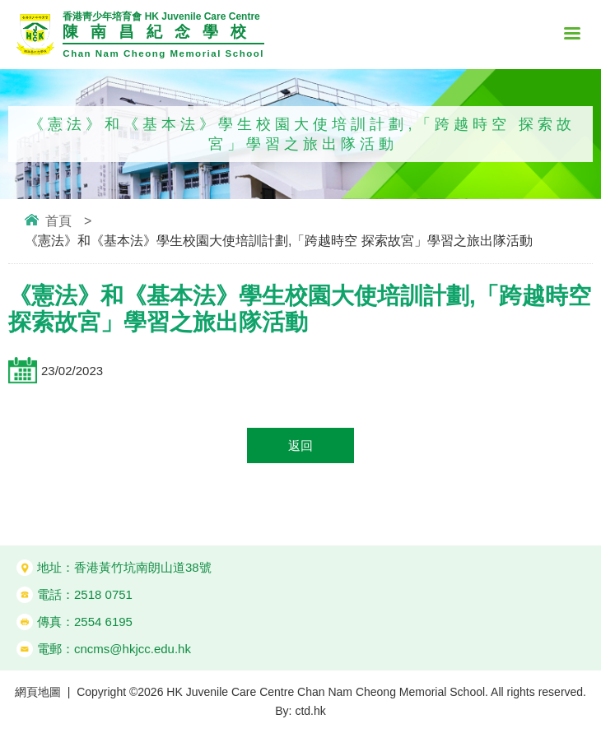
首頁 (58, 221)
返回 (300, 445)
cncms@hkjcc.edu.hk (132, 649)
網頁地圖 (38, 691)
